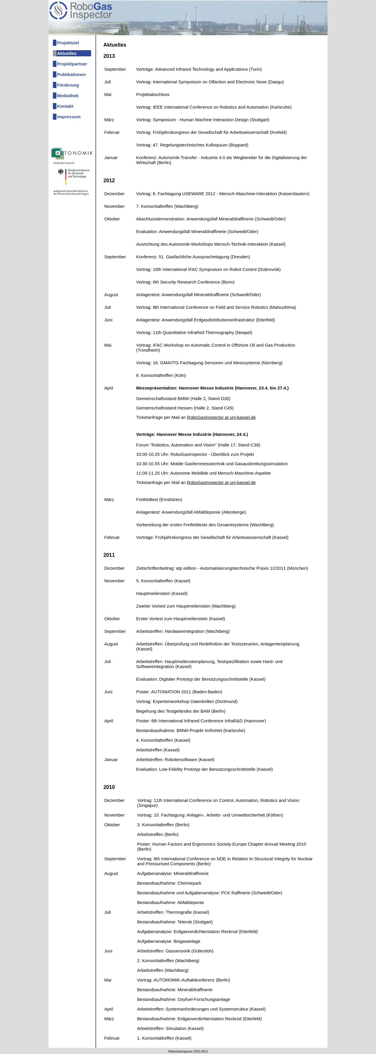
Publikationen (71, 74)
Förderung (68, 84)
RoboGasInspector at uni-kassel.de (221, 417)
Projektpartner (72, 63)
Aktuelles (67, 53)
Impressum (68, 116)
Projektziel (68, 42)
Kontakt (65, 106)
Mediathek (67, 95)
